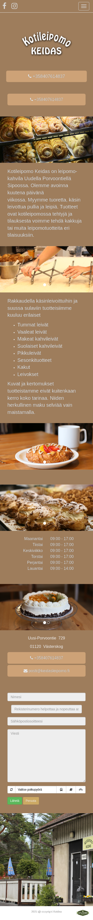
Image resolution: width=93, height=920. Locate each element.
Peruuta (31, 801)
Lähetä (14, 801)
